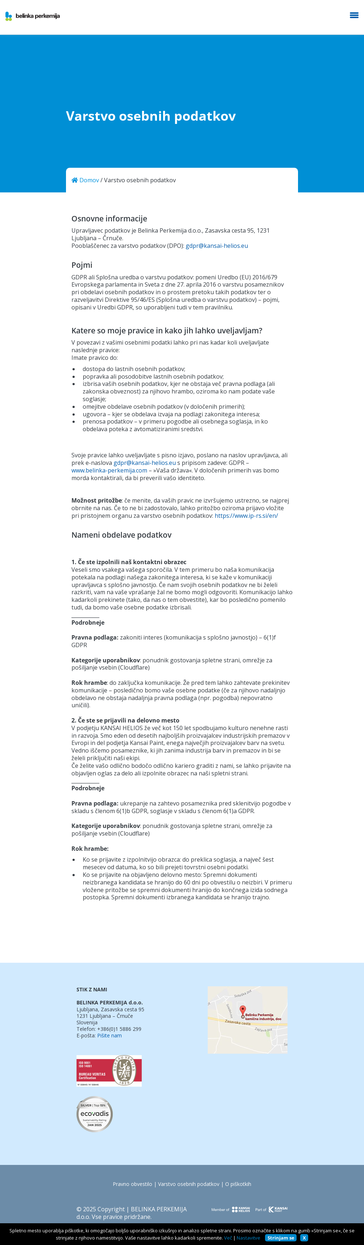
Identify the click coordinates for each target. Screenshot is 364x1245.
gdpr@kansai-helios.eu (217, 246)
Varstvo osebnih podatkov (188, 1184)
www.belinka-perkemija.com (109, 470)
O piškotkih (238, 1184)
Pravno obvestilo (132, 1184)
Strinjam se (281, 1237)
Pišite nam (109, 1035)
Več (228, 1237)
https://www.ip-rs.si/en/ (246, 516)
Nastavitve (248, 1237)
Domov (85, 180)
